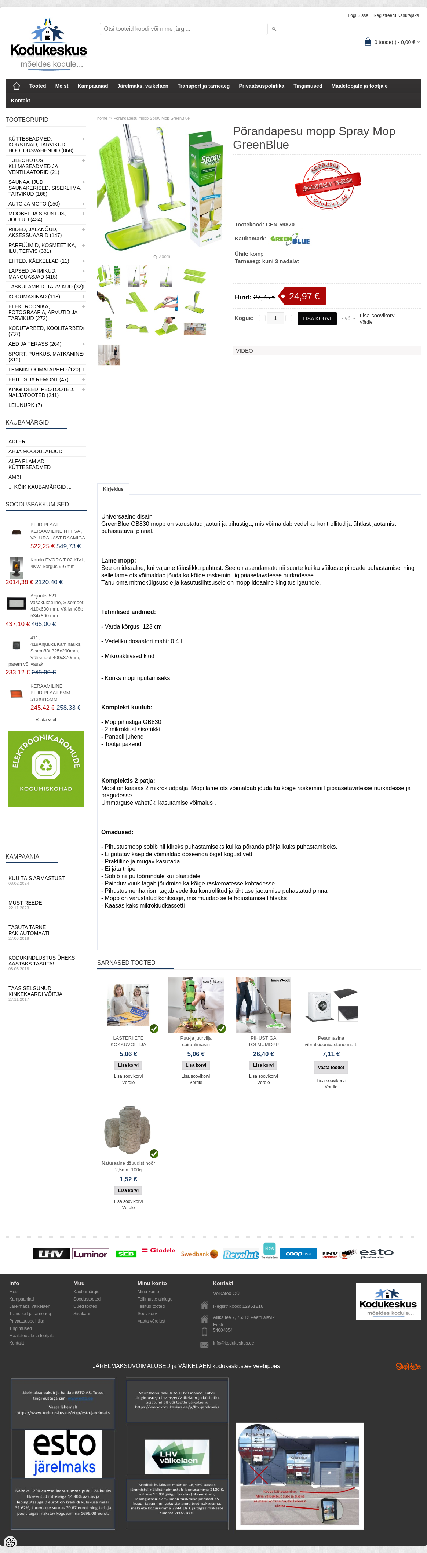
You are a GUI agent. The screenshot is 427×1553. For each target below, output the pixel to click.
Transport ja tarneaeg (204, 86)
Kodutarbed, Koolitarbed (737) (45, 331)
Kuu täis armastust (45, 880)
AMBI (14, 477)
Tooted (37, 86)
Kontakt (20, 100)
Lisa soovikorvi (377, 315)
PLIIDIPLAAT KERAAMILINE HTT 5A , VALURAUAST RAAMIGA (57, 531)
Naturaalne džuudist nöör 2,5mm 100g (128, 1166)
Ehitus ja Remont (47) (38, 379)
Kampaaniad (92, 86)
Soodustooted (87, 1299)
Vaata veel (46, 719)
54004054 (223, 1330)
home (102, 118)
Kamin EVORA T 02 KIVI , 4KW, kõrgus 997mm (57, 563)
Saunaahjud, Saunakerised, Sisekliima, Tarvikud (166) (44, 188)
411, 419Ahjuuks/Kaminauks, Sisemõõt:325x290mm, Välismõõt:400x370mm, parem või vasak (44, 651)
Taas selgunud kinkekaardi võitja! (45, 993)
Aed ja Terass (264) (34, 344)
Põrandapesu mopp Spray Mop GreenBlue (151, 118)
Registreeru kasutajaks (396, 15)
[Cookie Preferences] (10, 1542)
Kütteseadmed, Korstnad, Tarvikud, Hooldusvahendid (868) (40, 144)
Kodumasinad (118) (34, 296)
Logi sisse (358, 15)
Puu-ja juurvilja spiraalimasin (196, 1041)
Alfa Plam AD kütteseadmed (29, 464)
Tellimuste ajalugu (155, 1299)
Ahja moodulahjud (35, 451)
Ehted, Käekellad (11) (38, 261)
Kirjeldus (113, 489)
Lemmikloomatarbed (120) (44, 369)
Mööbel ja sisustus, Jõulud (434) (37, 216)
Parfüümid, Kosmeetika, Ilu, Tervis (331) (42, 248)
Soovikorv (147, 1313)
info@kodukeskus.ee (233, 1343)
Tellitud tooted (151, 1306)
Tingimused (307, 86)
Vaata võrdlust (151, 1321)
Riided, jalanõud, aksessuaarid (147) (35, 232)
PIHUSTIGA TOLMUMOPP (263, 1041)
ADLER (17, 441)
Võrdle (366, 322)
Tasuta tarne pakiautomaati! (45, 932)
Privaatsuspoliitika (261, 86)
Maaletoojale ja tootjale (359, 86)
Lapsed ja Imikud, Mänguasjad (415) (33, 274)
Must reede (45, 905)
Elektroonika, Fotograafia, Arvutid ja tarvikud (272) (42, 312)
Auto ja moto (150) (34, 204)
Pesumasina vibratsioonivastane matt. (331, 1041)
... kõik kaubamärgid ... (40, 487)
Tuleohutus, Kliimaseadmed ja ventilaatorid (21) (33, 166)
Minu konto (148, 1291)
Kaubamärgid (86, 1291)
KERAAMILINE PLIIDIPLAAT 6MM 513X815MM (50, 692)
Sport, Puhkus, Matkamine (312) (45, 357)
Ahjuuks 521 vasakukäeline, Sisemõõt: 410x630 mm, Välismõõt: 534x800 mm (57, 605)
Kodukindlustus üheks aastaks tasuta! (45, 963)
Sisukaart (82, 1313)
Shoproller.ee (408, 1366)
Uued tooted (85, 1306)
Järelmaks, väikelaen (142, 86)
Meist (62, 86)
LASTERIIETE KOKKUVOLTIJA (128, 1041)
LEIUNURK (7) (25, 405)
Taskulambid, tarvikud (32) (45, 287)
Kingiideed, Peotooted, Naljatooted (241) (41, 392)
